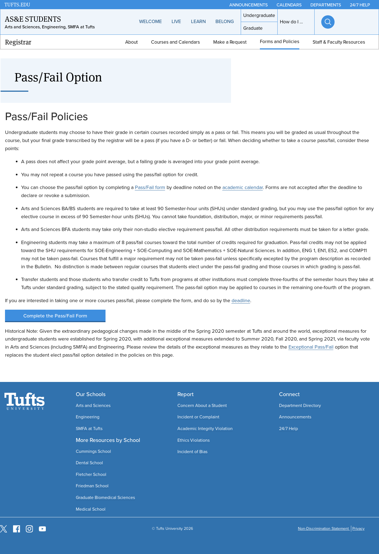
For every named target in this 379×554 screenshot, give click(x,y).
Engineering (87, 417)
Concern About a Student (202, 405)
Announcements (295, 417)
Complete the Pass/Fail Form (55, 315)
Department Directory (300, 405)
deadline (241, 300)
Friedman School (92, 486)
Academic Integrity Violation (205, 428)
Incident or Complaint (198, 417)
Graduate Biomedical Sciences (105, 497)
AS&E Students (33, 19)
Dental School (89, 462)
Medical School (91, 509)
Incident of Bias (192, 451)
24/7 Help (288, 428)
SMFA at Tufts (89, 428)
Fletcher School (91, 474)
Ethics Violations (193, 440)
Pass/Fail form (150, 187)
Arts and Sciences (93, 405)
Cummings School (93, 451)
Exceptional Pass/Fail (310, 347)
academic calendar (242, 187)
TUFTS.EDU (17, 4)
